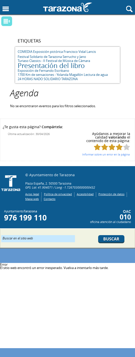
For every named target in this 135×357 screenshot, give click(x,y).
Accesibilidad (85, 194)
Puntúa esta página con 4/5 (119, 147)
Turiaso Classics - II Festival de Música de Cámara (54, 60)
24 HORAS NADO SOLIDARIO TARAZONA (48, 79)
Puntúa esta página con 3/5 (112, 147)
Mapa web (32, 199)
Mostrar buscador (129, 9)
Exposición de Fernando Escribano (43, 70)
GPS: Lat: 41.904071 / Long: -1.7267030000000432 (60, 187)
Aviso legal (32, 194)
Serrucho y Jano (74, 56)
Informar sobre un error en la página (106, 154)
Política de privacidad (58, 194)
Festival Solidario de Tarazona (40, 56)
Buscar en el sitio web (18, 238)
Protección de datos (111, 194)
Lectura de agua (96, 74)
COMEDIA (25, 51)
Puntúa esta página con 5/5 (126, 147)
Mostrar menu (6, 9)
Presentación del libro (51, 65)
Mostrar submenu (6, 21)
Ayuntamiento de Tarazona (67, 7)
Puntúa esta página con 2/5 (104, 147)
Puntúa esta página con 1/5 (97, 147)
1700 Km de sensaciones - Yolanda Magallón (50, 74)
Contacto (50, 199)
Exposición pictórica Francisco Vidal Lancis (64, 51)
